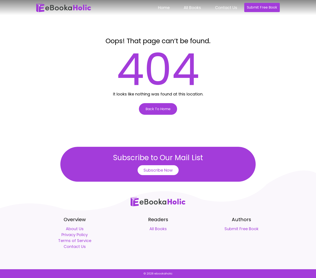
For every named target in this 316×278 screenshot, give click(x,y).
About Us (75, 228)
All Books (192, 7)
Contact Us (226, 7)
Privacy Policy (74, 234)
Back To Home (158, 108)
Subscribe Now (158, 170)
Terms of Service (74, 240)
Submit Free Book (262, 7)
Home (164, 7)
